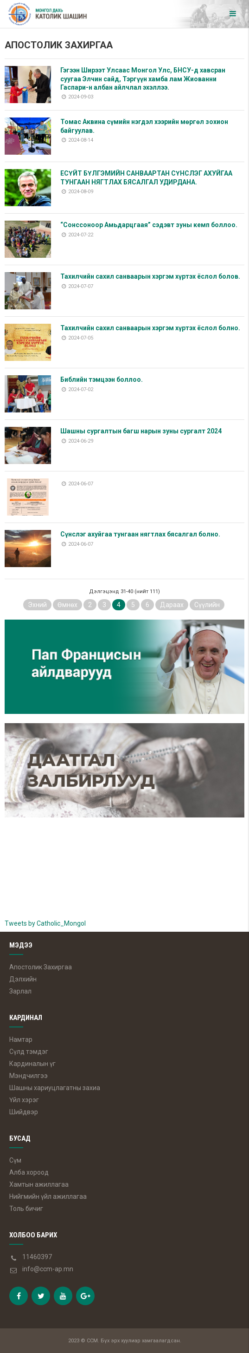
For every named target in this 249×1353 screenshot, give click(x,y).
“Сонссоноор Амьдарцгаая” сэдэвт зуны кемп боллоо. (148, 225)
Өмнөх (67, 604)
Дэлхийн (23, 979)
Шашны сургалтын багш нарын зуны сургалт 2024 (141, 431)
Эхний (37, 604)
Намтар (20, 1039)
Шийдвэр (23, 1112)
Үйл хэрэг (24, 1100)
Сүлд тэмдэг (28, 1051)
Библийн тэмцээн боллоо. (101, 379)
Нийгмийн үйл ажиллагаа (48, 1196)
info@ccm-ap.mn (47, 1269)
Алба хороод (29, 1172)
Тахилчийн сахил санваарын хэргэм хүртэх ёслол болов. (150, 276)
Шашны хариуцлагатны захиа (54, 1088)
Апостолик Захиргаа (40, 967)
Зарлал (20, 991)
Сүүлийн (207, 604)
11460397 (37, 1257)
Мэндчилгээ (28, 1075)
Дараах (172, 604)
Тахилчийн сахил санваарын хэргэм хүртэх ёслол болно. (150, 328)
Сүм (15, 1160)
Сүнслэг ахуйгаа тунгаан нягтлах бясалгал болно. (140, 534)
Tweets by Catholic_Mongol (45, 923)
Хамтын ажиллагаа (39, 1184)
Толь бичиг (26, 1208)
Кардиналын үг (32, 1063)
